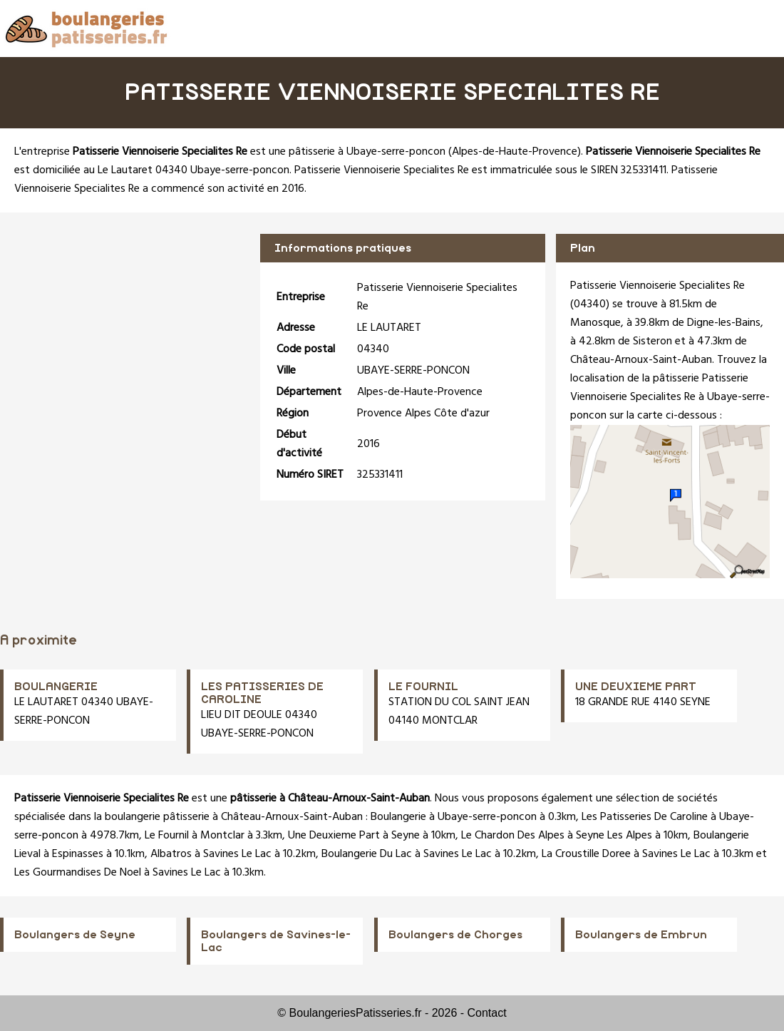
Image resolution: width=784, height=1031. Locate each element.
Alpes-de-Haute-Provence (514, 152)
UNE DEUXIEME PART (635, 686)
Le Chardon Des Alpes (512, 835)
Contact (487, 1013)
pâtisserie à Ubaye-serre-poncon (367, 152)
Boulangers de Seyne (74, 934)
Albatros (171, 854)
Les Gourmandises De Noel (77, 872)
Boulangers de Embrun (641, 934)
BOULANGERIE (56, 686)
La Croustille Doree (586, 854)
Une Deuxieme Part (334, 835)
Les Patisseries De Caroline (645, 817)
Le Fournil (167, 835)
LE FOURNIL (423, 686)
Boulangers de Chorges (455, 934)
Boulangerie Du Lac (366, 854)
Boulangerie (398, 817)
